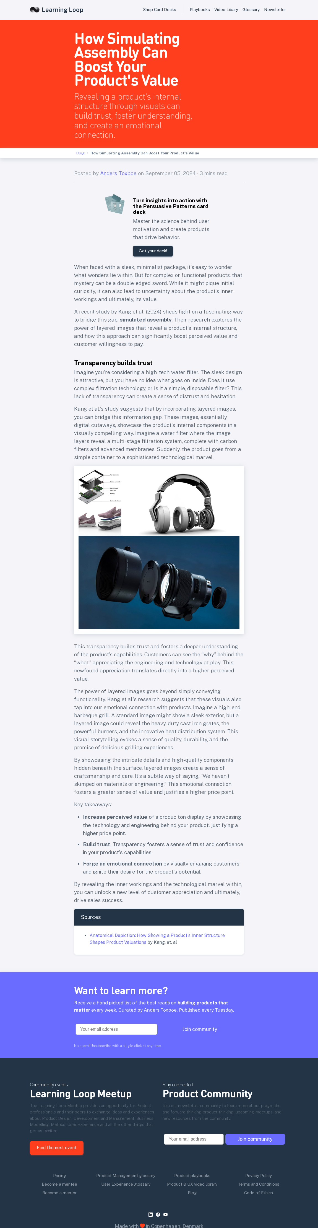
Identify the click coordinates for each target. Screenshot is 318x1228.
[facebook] (159, 1190)
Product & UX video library (192, 1159)
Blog (80, 153)
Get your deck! (153, 250)
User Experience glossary (125, 1159)
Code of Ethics (258, 1168)
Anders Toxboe (118, 173)
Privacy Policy (258, 1151)
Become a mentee (59, 1159)
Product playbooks (192, 1151)
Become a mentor (59, 1168)
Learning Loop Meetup (80, 1069)
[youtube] (166, 1190)
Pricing (59, 1151)
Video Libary (226, 9)
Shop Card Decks (159, 9)
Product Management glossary (125, 1151)
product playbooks (233, 1213)
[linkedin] (151, 1190)
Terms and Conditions (258, 1159)
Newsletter (275, 9)
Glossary (251, 9)
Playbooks (200, 9)
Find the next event (57, 1123)
